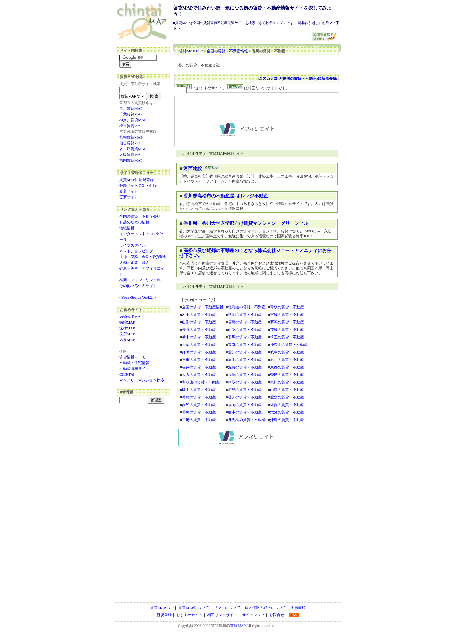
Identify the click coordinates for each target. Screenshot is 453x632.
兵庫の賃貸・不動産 (245, 374)
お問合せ (276, 615)
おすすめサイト (189, 615)
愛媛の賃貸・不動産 (287, 397)
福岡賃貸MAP (130, 160)
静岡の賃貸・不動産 (199, 352)
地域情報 (126, 228)
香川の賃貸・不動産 (245, 397)
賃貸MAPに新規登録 (136, 180)
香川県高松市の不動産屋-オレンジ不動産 (225, 195)
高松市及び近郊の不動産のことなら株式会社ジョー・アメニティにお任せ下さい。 (255, 253)
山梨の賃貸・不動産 (245, 329)
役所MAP (127, 334)
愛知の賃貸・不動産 (245, 352)
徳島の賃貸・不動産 (199, 397)
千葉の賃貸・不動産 (199, 344)
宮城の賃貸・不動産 (287, 314)
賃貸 (215, 625)
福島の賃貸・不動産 (245, 322)
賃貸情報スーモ (132, 357)
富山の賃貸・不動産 (245, 359)
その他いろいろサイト (138, 286)
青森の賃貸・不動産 (287, 307)
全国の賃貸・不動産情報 (227, 51)
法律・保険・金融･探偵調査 (142, 257)
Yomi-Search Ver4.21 (138, 297)
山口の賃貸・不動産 (287, 389)
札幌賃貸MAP (130, 137)
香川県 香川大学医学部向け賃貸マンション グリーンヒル (245, 223)
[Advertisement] (242, 34)
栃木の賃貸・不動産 (199, 337)
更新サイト (128, 197)
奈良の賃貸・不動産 (287, 374)
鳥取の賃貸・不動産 (245, 382)
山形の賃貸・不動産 (199, 322)
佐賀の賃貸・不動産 (287, 404)
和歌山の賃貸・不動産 (201, 382)
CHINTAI (126, 374)
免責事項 (298, 607)
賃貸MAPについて (193, 607)
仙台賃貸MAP (130, 143)
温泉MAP (127, 340)
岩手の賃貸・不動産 (199, 314)
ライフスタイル (132, 245)
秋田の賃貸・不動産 (245, 314)
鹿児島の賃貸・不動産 (247, 419)
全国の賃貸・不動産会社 (140, 216)
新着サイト (128, 191)
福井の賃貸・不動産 (199, 367)
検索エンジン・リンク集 (140, 280)
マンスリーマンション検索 (141, 380)
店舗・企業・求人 (134, 262)
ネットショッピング (136, 251)
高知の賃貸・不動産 (199, 404)
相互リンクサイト (222, 615)
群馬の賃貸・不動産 (245, 337)
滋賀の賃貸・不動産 (245, 367)
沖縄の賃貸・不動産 (287, 419)
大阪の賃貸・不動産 (199, 374)
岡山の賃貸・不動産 (199, 389)
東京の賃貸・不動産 (245, 344)
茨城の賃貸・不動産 (287, 329)
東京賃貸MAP (130, 108)
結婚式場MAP (130, 316)
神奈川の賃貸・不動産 (289, 344)
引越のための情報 (134, 222)
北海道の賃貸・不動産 (247, 307)
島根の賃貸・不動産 (287, 382)
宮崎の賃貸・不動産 (199, 419)
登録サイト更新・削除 (138, 185)
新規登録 (164, 615)
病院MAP (127, 322)
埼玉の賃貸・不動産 (287, 337)
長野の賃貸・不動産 (199, 329)
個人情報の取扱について (265, 607)
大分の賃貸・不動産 (287, 412)
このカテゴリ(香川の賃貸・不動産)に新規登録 (298, 78)
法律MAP (127, 328)
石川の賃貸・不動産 (287, 359)
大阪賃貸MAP (130, 154)
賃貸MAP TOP (191, 51)
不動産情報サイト (134, 368)
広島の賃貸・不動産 (245, 389)
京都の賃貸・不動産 (287, 367)
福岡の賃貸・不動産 (245, 404)
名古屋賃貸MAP (132, 149)
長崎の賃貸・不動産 (199, 412)
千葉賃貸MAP (130, 114)
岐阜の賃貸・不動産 (287, 352)
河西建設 (192, 168)
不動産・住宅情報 (134, 363)
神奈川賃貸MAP (132, 120)
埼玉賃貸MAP (130, 126)
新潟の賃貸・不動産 (287, 322)
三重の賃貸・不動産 (199, 359)
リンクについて (227, 607)
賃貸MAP (238, 625)
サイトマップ (253, 615)
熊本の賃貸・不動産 (245, 412)
